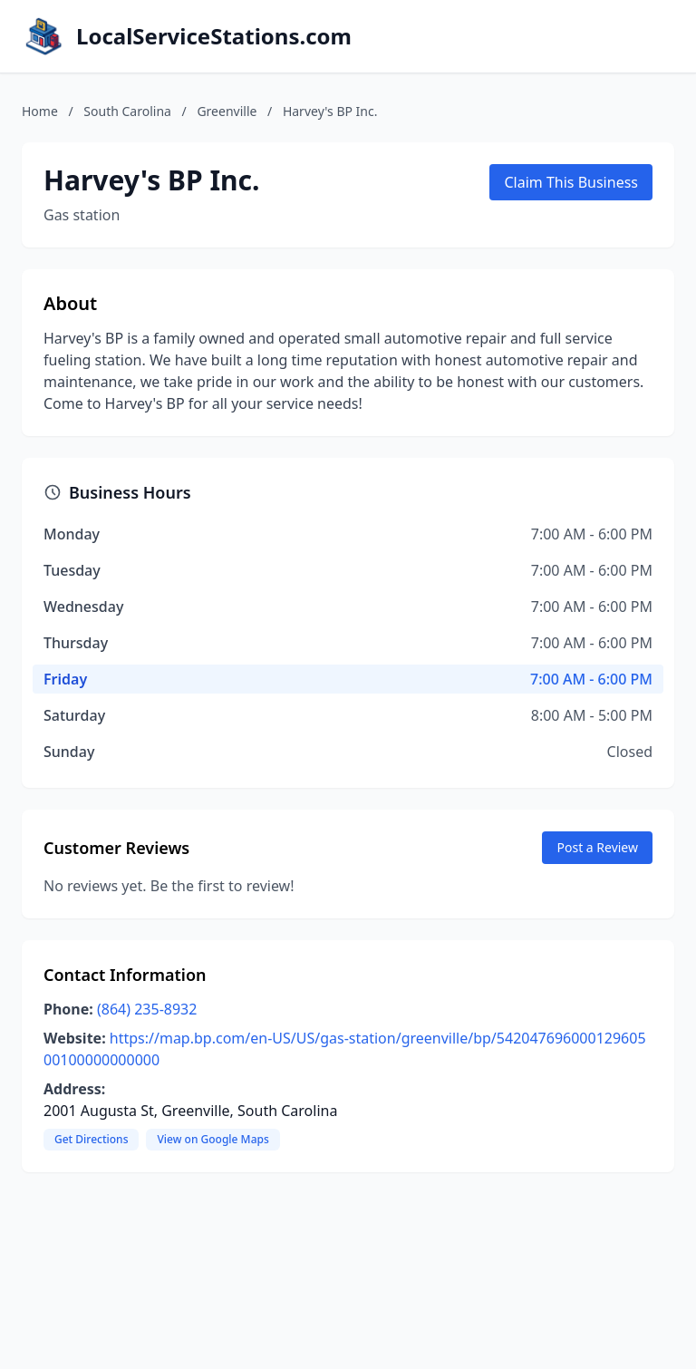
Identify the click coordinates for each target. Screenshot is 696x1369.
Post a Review (597, 847)
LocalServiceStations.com (214, 36)
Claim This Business (571, 182)
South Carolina (127, 111)
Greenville (226, 111)
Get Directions (91, 1139)
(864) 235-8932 (147, 1009)
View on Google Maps (212, 1139)
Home (40, 111)
